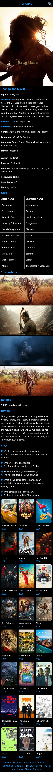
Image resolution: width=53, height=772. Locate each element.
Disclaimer (20, 765)
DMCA (28, 769)
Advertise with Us (13, 762)
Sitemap (37, 769)
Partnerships (30, 762)
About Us (42, 762)
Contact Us (7, 765)
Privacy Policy (34, 765)
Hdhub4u (25, 3)
